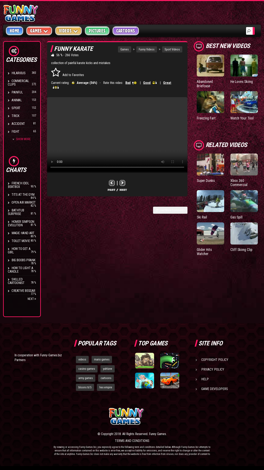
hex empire (105, 387)
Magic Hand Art (23, 233)
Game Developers (214, 389)
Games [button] (39, 31)
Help (205, 379)
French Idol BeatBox (18, 185)
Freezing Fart (206, 118)
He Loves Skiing (242, 81)
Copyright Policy (214, 360)
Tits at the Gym (23, 195)
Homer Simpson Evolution (21, 223)
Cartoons (125, 31)
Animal (17, 100)
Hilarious (18, 73)
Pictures (97, 31)
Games (124, 49)
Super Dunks (206, 180)
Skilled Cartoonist (16, 281)
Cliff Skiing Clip (241, 249)
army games (85, 378)
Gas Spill (236, 216)
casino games (86, 368)
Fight (15, 132)
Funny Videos (146, 49)
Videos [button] (68, 31)
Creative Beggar (23, 291)
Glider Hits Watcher (204, 251)
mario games (102, 359)
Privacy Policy (212, 369)
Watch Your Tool (242, 118)
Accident (18, 124)
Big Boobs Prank (23, 260)
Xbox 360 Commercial (239, 182)
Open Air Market (24, 202)
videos (82, 359)
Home (14, 31)
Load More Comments (170, 210)
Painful (17, 92)
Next (32, 299)
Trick (15, 116)
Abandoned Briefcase (205, 83)
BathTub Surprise (16, 212)
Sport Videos (172, 49)
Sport (16, 108)
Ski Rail (202, 216)
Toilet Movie (21, 241)
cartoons (106, 378)
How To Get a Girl (19, 250)
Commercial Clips (18, 82)
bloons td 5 (85, 387)
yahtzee (107, 368)
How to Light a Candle (20, 269)
